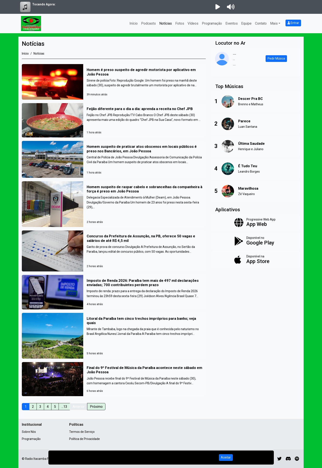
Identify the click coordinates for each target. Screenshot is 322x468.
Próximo (96, 407)
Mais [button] (274, 23)
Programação (212, 23)
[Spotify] (297, 458)
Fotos (179, 23)
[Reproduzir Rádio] (218, 7)
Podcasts (148, 23)
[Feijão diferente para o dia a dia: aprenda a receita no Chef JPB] (114, 120)
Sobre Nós (29, 431)
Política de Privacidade (84, 439)
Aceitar (226, 457)
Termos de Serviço (82, 431)
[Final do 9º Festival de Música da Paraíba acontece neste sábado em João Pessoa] (114, 379)
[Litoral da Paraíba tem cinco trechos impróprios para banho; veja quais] (114, 336)
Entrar (293, 23)
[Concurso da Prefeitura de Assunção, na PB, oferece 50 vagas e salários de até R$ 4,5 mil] (114, 250)
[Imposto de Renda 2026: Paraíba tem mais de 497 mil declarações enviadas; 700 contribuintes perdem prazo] (114, 292)
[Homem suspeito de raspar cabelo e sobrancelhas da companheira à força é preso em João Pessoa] (114, 204)
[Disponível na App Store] (255, 259)
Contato (261, 23)
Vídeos (193, 23)
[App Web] (255, 222)
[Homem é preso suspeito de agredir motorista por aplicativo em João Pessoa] (114, 81)
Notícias (165, 23)
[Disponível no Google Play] (255, 241)
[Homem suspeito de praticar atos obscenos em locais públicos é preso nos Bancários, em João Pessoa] (114, 159)
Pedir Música (276, 58)
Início (133, 23)
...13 (64, 407)
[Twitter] (279, 458)
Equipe (246, 23)
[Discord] (288, 458)
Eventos (231, 23)
